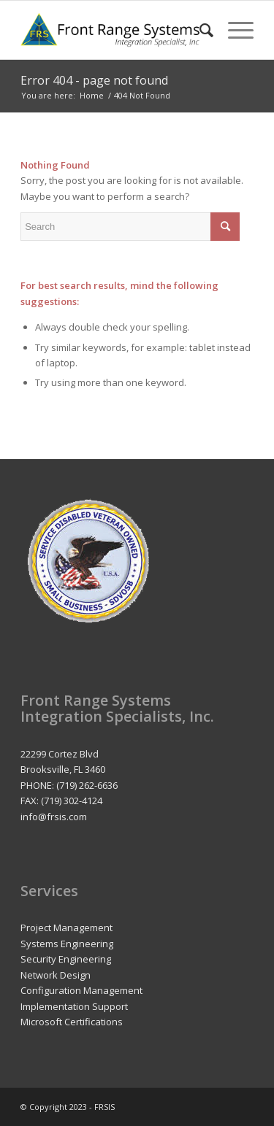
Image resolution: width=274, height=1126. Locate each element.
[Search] (199, 30)
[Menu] (233, 30)
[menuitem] (199, 30)
